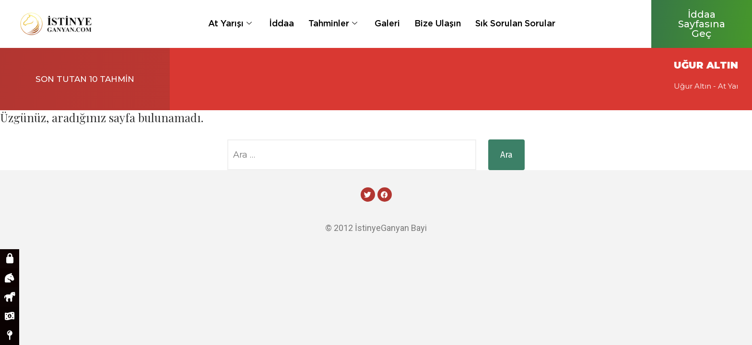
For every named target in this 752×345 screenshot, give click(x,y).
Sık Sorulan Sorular (515, 23)
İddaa (281, 23)
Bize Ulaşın (437, 23)
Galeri (387, 23)
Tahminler (332, 23)
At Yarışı (230, 23)
